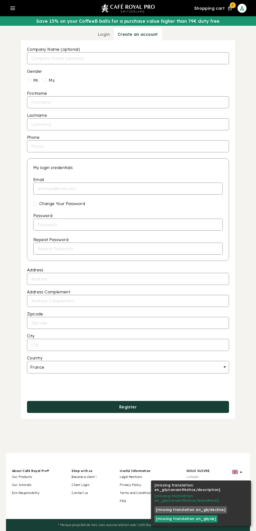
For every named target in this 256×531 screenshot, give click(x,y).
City (31, 335)
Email (38, 179)
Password (42, 215)
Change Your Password (62, 203)
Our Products (22, 477)
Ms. (52, 80)
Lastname (37, 115)
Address (35, 269)
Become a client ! (84, 477)
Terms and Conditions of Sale (142, 493)
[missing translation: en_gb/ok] (186, 518)
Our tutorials (22, 485)
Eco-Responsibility (26, 493)
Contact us (80, 493)
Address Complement (48, 291)
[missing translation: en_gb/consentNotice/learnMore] (186, 498)
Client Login (81, 485)
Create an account (138, 34)
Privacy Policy (130, 485)
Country (35, 357)
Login (104, 34)
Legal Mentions (131, 477)
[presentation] (128, 387)
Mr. (36, 80)
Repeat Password (50, 239)
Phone (33, 137)
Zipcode (35, 313)
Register (128, 406)
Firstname (37, 93)
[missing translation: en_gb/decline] (191, 509)
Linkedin (192, 477)
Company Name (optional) (53, 49)
